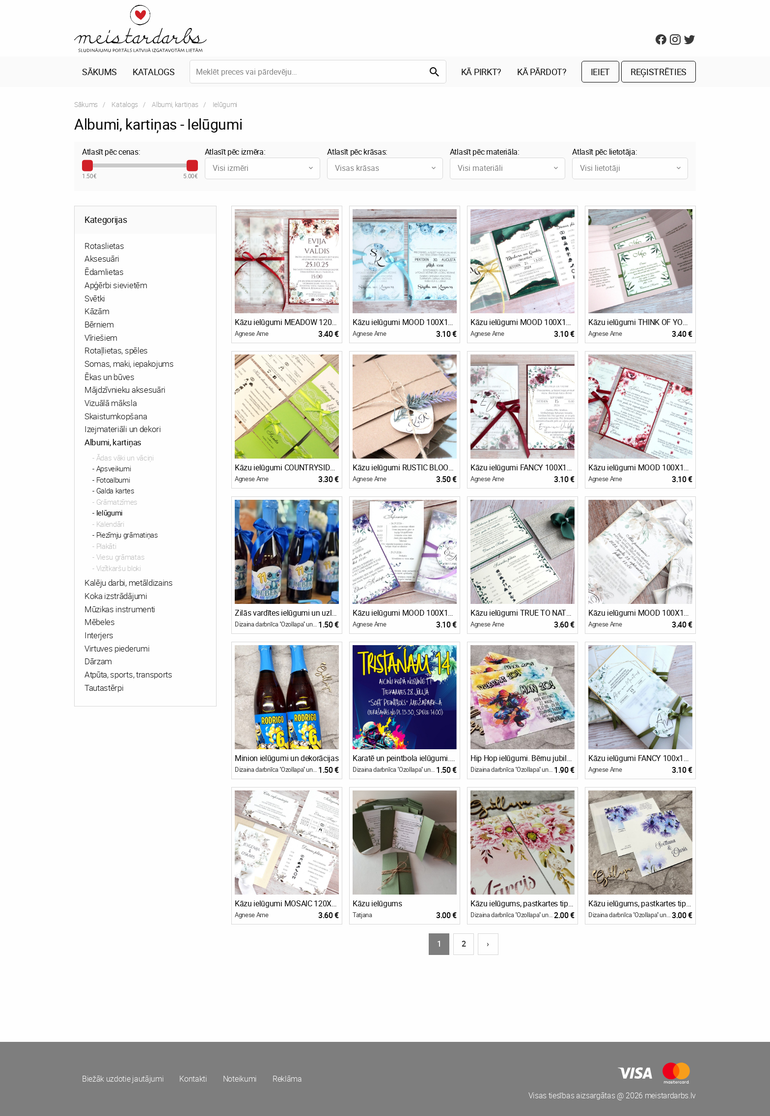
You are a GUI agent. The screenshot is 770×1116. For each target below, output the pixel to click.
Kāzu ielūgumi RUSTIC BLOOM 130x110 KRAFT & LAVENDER (405, 467)
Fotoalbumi (113, 480)
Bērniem (99, 324)
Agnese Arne (251, 333)
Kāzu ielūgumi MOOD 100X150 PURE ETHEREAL (640, 612)
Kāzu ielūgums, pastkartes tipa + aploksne (640, 903)
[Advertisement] (228, 992)
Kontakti (193, 1078)
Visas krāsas (386, 168)
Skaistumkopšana (115, 416)
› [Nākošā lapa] (488, 943)
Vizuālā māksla (110, 402)
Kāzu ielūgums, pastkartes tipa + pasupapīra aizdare (522, 903)
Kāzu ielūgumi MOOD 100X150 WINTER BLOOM (405, 322)
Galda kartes (115, 490)
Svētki (94, 298)
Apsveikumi (113, 468)
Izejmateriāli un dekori (122, 429)
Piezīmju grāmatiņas (127, 535)
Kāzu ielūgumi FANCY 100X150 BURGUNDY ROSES (522, 467)
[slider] (87, 165)
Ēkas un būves (109, 376)
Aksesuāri (101, 258)
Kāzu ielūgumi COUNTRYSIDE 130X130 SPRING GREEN (287, 467)
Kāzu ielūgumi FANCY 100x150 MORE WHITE (640, 758)
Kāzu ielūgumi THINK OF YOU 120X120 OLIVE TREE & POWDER (640, 322)
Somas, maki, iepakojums (129, 363)
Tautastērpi (103, 687)
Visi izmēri (264, 168)
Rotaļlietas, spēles (116, 350)
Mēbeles (99, 621)
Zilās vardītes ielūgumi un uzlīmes (287, 612)
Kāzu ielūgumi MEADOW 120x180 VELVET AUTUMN (287, 322)
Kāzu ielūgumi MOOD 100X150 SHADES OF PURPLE (405, 612)
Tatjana (362, 914)
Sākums (99, 72)
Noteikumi (240, 1078)
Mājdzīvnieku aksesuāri (124, 389)
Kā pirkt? (481, 72)
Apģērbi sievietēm (115, 285)
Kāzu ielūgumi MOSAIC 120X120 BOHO (287, 903)
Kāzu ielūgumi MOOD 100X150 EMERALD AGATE (522, 322)
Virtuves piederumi (116, 648)
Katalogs (153, 72)
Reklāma (287, 1078)
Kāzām (96, 311)
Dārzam (98, 661)
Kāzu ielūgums (377, 903)
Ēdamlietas (104, 271)
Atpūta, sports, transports (128, 674)
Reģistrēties (659, 72)
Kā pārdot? (542, 72)
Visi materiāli (509, 168)
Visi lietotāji (631, 168)
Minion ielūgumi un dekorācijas (286, 758)
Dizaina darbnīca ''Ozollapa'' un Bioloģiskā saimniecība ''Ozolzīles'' (276, 624)
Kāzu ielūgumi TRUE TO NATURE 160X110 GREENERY (522, 612)
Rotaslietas (104, 245)
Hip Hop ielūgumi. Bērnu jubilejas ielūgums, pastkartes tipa (522, 758)
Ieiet (600, 72)
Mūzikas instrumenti (119, 609)
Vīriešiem (100, 337)
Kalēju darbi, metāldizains (128, 582)
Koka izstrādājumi (115, 595)
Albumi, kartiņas (175, 104)
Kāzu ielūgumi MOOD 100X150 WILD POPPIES (640, 467)
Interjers (98, 635)
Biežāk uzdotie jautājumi (123, 1078)
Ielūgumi (109, 512)
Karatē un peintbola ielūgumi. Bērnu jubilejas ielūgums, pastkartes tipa (405, 758)
